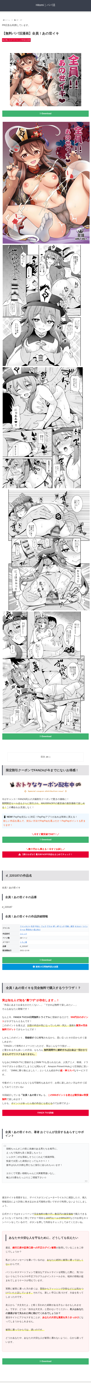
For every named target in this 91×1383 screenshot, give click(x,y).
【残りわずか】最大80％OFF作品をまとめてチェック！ (45, 854)
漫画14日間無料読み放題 (45, 967)
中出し (37, 926)
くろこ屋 (23, 942)
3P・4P (56, 926)
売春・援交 (69, 926)
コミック (23, 934)
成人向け (36, 930)
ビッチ (62, 926)
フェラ (43, 926)
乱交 (33, 926)
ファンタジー (25, 926)
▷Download (45, 113)
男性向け (29, 930)
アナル (49, 926)
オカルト (78, 926)
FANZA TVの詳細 (46, 1113)
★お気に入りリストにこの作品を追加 (16, 40)
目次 (43, 757)
